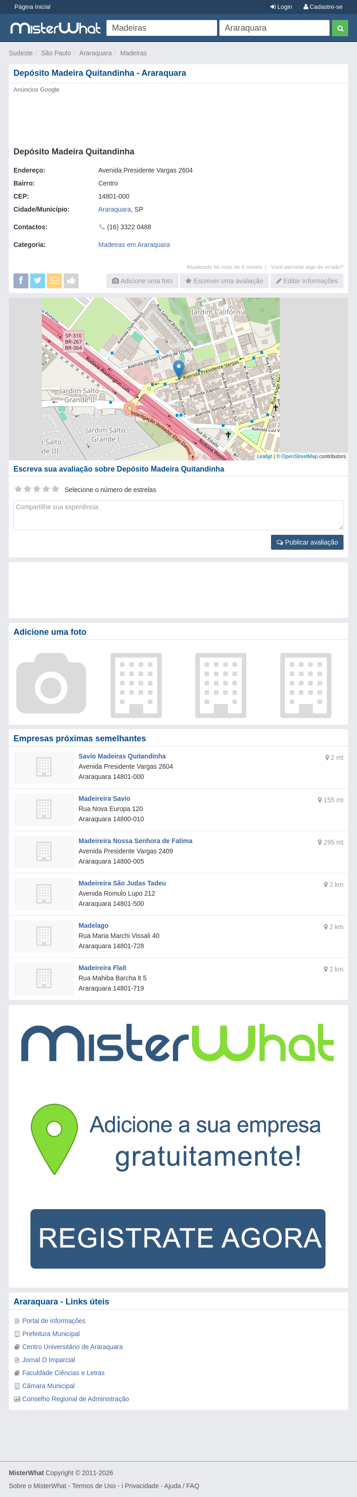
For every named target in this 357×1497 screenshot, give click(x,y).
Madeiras (133, 53)
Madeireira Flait (102, 967)
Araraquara (95, 53)
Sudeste (21, 53)
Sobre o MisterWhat (37, 1486)
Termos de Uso (94, 1486)
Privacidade (142, 1486)
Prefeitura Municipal (51, 1333)
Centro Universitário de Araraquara (72, 1347)
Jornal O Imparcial (48, 1360)
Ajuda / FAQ (181, 1486)
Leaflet (264, 456)
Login (281, 6)
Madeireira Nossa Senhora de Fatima (135, 841)
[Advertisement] (178, 117)
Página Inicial (32, 6)
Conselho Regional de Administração (75, 1399)
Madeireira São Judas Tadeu (122, 883)
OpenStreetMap (300, 456)
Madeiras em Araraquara (134, 244)
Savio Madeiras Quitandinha (122, 756)
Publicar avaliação (307, 542)
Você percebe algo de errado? (307, 267)
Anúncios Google (36, 89)
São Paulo (56, 53)
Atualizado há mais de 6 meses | (229, 267)
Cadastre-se (323, 6)
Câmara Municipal (48, 1386)
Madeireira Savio (104, 798)
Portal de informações (54, 1320)
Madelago (94, 925)
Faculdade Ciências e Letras (63, 1373)
